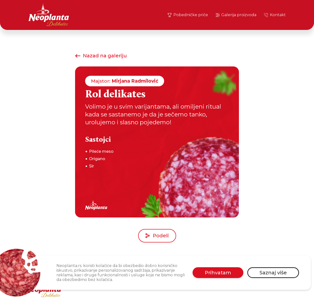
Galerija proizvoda (236, 15)
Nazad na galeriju (101, 56)
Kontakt (274, 15)
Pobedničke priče (187, 15)
